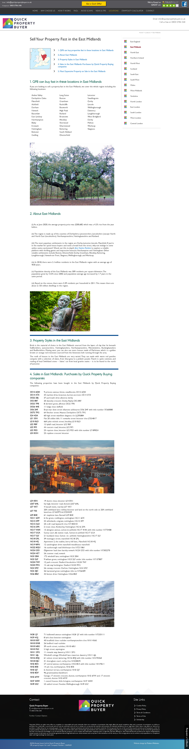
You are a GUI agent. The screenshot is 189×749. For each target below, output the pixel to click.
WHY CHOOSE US (48, 10)
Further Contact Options (38, 716)
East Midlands (157, 32)
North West (135, 63)
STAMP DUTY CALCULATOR (135, 10)
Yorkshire (134, 96)
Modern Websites (153, 743)
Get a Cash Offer (94, 3)
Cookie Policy (141, 706)
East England (135, 41)
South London (135, 112)
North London (136, 101)
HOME (35, 10)
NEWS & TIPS (103, 10)
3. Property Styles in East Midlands (72, 59)
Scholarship (140, 720)
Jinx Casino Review (83, 248)
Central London (136, 123)
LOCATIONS (116, 10)
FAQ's (77, 10)
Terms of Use (141, 716)
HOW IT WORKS (65, 10)
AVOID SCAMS (89, 10)
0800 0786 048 (15, 5)
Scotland (133, 69)
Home (141, 32)
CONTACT (154, 10)
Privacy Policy (141, 709)
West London (135, 118)
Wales (132, 85)
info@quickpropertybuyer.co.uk (19, 2)
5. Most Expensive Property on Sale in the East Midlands (81, 71)
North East (134, 52)
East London (135, 107)
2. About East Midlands (67, 55)
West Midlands (136, 90)
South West (134, 80)
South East (134, 74)
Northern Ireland (137, 58)
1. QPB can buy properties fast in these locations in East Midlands (86, 50)
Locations (148, 32)
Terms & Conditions (143, 713)
